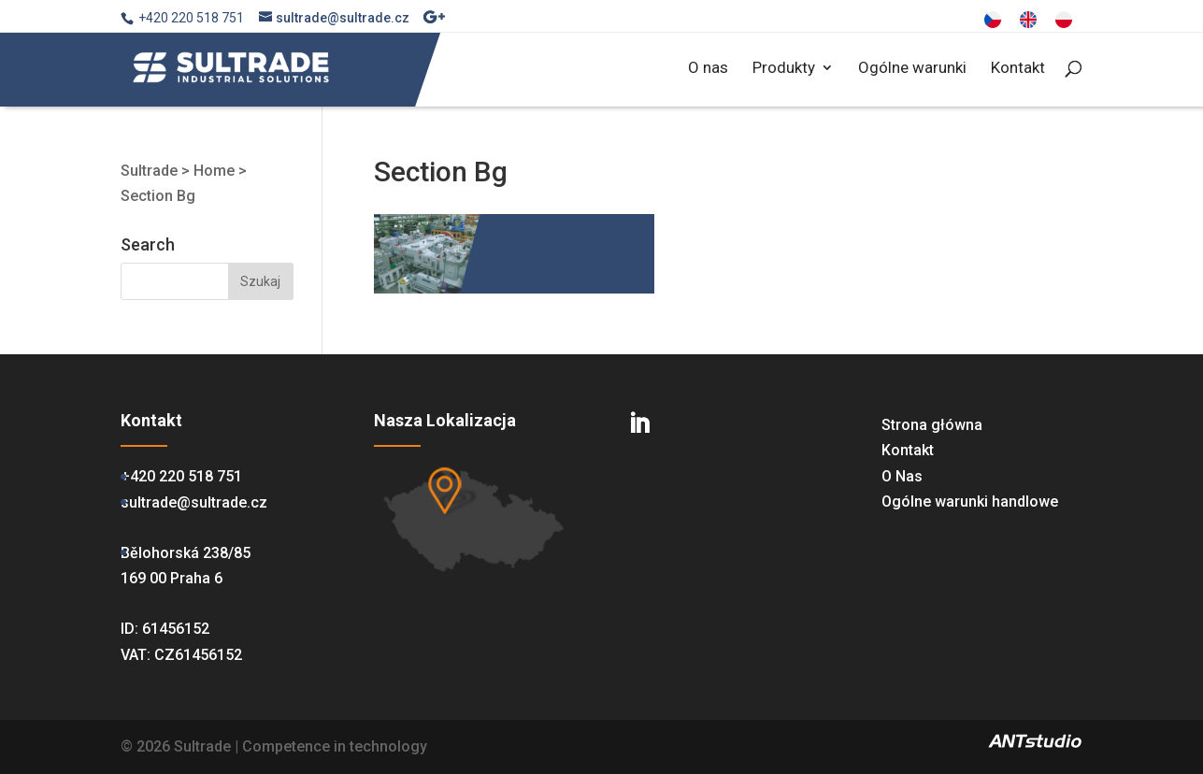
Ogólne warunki (912, 69)
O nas (708, 69)
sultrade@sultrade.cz (194, 502)
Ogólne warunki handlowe (969, 501)
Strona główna (931, 425)
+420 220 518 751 (181, 476)
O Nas (902, 476)
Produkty (783, 69)
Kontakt (1018, 69)
